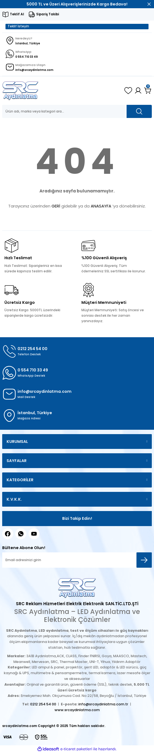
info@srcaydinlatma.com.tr (103, 704)
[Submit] (144, 560)
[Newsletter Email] (77, 560)
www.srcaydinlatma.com (77, 710)
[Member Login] (138, 90)
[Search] (77, 111)
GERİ (56, 206)
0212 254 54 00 (43, 704)
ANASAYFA (101, 206)
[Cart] (148, 90)
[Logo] (20, 91)
